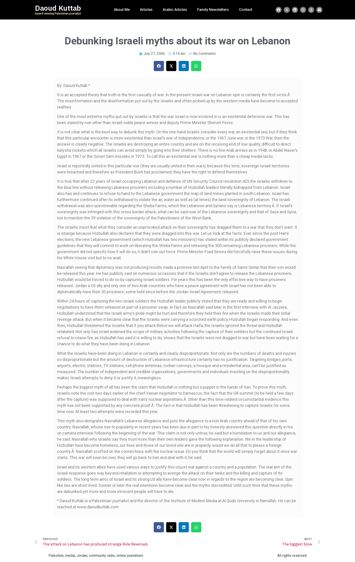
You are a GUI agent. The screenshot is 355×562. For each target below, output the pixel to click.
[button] (159, 66)
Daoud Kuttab (58, 8)
